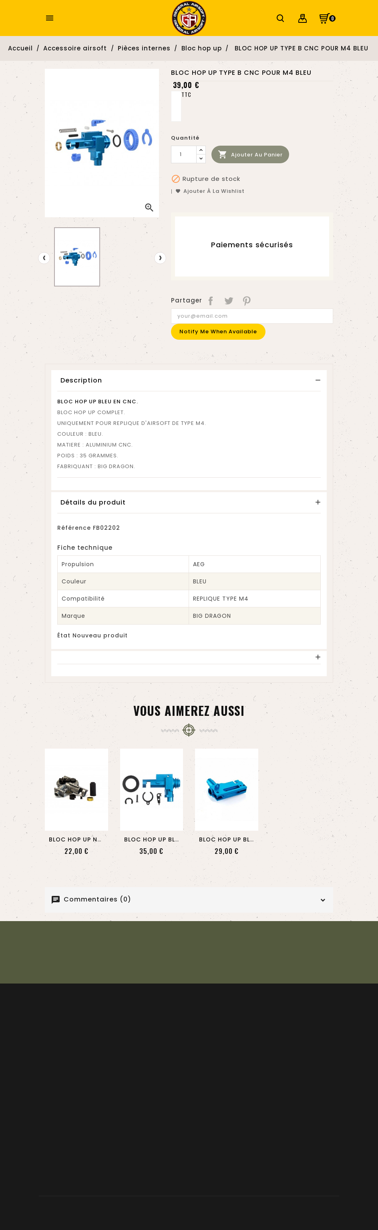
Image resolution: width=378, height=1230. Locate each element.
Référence (74, 528)
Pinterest (247, 300)
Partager (211, 300)
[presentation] (44, 258)
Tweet (229, 300)
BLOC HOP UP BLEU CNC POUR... (173, 839)
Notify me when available (218, 331)
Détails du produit (93, 502)
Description (81, 380)
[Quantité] (184, 154)
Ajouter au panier (250, 155)
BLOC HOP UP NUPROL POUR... (95, 839)
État (63, 635)
